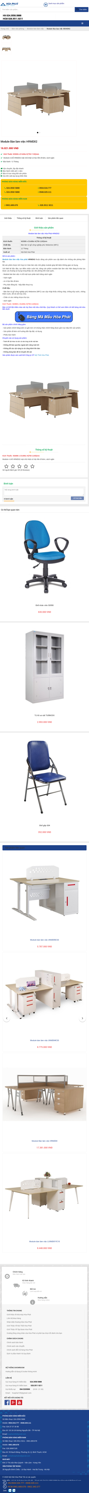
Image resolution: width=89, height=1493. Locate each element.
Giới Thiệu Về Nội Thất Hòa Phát (19, 1325)
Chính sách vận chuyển (15, 1346)
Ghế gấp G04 (44, 825)
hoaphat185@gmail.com (21, 1393)
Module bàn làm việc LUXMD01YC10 (44, 1241)
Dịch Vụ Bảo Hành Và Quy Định (18, 1353)
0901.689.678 (12, 205)
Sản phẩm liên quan (55, 218)
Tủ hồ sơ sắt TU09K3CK (45, 715)
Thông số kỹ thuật (24, 218)
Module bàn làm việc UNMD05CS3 (44, 940)
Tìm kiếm (81, 9)
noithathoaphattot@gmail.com (18, 1456)
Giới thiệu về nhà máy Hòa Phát (19, 1314)
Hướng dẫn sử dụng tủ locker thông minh (21, 1371)
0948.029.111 (45, 192)
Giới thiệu (8, 218)
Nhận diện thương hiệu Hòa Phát (19, 1322)
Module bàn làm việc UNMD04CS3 (44, 1040)
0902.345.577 (33, 1487)
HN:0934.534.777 (16, 1483)
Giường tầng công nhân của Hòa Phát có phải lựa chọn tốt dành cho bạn (34, 1333)
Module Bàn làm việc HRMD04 (44, 1141)
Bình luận (39, 218)
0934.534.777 (45, 188)
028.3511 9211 (46, 205)
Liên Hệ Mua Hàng (14, 1318)
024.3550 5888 (13, 188)
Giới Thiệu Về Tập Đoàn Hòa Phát (19, 1329)
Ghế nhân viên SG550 (44, 605)
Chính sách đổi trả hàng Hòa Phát (20, 1350)
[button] (5, 94)
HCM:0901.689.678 (17, 1487)
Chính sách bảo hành (15, 1342)
